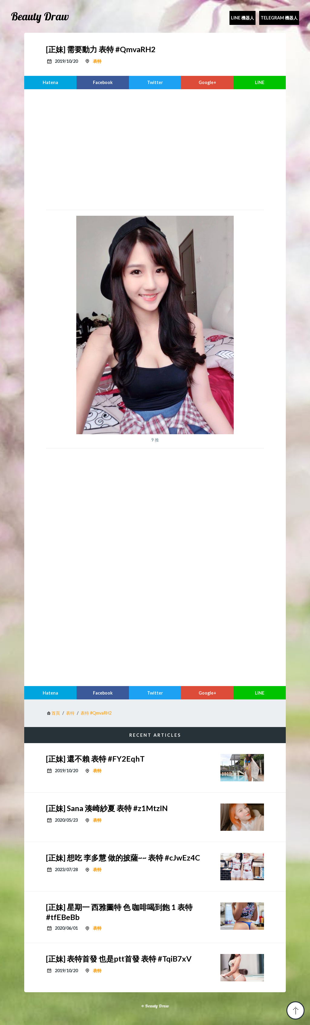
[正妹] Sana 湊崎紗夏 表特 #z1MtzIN (107, 808)
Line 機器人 (242, 17)
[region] (155, 148)
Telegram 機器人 (279, 17)
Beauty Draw (40, 16)
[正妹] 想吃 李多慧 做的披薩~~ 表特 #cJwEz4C (123, 857)
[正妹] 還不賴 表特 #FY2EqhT (95, 758)
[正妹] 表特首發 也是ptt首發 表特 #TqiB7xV (119, 958)
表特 (97, 61)
